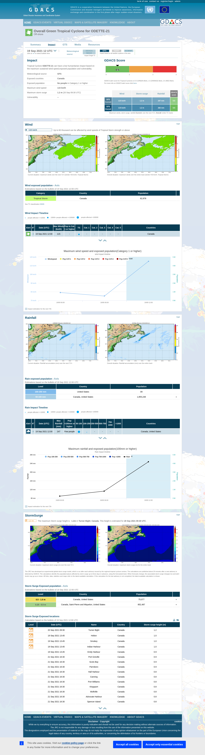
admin (177, 1)
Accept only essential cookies (164, 744)
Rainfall (161, 94)
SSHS (42, 204)
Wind (122, 94)
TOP (178, 124)
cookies (178, 721)
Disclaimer (93, 721)
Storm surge (142, 94)
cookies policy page (73, 743)
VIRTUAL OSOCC (63, 22)
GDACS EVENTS (42, 22)
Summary (35, 44)
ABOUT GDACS (135, 717)
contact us (154, 1)
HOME (27, 22)
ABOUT (131, 22)
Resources (94, 44)
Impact (51, 44)
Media (78, 44)
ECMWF (128, 51)
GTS (65, 44)
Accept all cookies (127, 744)
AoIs (57, 185)
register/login (167, 1)
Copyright (104, 721)
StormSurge (34, 515)
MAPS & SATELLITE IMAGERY (91, 22)
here (135, 83)
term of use (142, 1)
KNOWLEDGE (117, 22)
